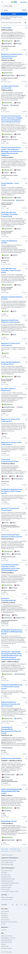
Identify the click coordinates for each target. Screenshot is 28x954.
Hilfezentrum (4, 913)
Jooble (9, 952)
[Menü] (2, 2)
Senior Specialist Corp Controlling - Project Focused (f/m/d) (11, 270)
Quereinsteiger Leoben (6, 885)
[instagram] (16, 904)
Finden (14, 14)
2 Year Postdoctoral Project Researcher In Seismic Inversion (11, 535)
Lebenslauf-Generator (6, 948)
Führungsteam (4, 917)
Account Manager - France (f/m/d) (10, 184)
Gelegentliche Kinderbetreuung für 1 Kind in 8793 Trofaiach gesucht (11, 686)
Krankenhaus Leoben (6, 887)
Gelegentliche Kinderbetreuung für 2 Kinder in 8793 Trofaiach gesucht (11, 491)
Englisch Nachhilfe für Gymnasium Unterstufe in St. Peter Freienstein (10, 704)
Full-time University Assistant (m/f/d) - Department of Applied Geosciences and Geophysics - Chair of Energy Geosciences (11, 119)
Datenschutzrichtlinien (6, 942)
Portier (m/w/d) (6, 27)
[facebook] (12, 904)
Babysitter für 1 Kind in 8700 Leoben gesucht (10, 344)
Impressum (3, 944)
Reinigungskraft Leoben (6, 870)
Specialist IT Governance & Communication (10, 509)
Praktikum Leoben (5, 889)
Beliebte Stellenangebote (7, 897)
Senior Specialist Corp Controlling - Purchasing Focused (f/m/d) (9, 214)
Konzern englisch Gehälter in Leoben (10, 891)
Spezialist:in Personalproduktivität (8, 599)
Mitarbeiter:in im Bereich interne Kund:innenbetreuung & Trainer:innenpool (12, 56)
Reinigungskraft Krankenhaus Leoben (10, 883)
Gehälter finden (5, 946)
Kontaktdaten (4, 915)
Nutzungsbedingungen (6, 940)
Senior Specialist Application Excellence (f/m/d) (10, 363)
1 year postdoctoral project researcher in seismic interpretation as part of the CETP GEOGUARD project (10, 567)
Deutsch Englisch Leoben (7, 862)
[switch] (25, 22)
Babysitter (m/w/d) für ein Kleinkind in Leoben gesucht (10, 321)
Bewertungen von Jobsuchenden (9, 921)
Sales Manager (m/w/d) (9, 821)
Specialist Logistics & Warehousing (8, 389)
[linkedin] (25, 904)
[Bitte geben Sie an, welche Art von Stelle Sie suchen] (14, 6)
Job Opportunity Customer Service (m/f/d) (10, 87)
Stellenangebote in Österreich (8, 938)
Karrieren (3, 924)
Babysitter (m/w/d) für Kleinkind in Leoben (11, 298)
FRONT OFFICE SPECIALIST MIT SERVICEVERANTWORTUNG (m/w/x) (11, 791)
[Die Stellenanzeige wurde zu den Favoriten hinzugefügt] (26, 27)
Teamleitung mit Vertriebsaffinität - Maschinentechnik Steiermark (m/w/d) (11, 730)
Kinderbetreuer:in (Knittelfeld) (11, 758)
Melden (24, 49)
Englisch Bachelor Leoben (7, 864)
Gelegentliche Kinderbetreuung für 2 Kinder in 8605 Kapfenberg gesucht (11, 631)
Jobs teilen (3, 929)
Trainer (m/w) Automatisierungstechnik (9, 460)
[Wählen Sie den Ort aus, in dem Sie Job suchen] (14, 10)
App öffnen (24, 2)
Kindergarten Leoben (6, 876)
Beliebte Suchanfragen (8, 855)
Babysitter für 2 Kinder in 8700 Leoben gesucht (11, 443)
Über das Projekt (5, 911)
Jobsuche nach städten (7, 899)
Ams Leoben (4, 872)
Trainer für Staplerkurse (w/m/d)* (9, 242)
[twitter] (21, 904)
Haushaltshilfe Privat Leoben (8, 879)
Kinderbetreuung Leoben (7, 881)
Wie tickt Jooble (5, 919)
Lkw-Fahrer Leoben (5, 874)
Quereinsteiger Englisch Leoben (8, 860)
